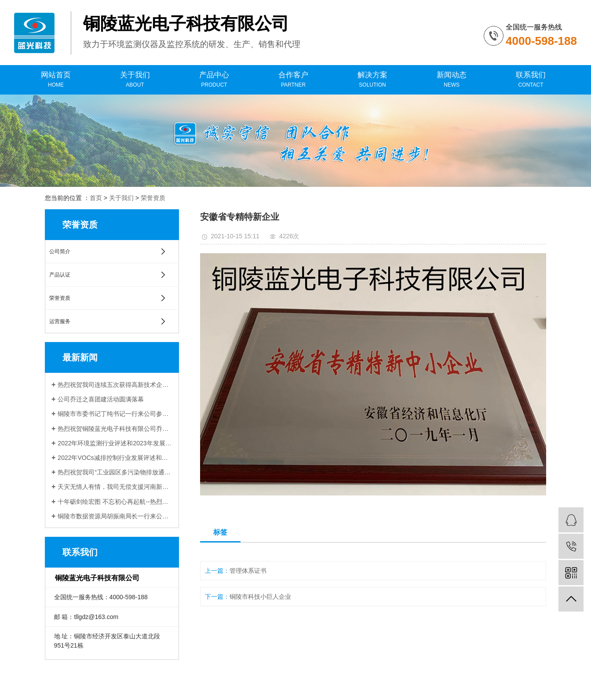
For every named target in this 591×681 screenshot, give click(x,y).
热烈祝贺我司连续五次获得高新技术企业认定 (115, 384)
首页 (96, 197)
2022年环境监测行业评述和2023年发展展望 (115, 443)
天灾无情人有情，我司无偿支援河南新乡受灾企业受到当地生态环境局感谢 (115, 486)
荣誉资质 (153, 197)
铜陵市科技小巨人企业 (260, 596)
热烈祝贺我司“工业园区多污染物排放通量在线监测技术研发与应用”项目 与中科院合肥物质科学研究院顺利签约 (115, 472)
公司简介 (59, 251)
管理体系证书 (248, 570)
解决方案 (372, 80)
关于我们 (135, 80)
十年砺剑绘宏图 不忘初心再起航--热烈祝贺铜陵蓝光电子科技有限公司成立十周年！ (115, 501)
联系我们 (531, 80)
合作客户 (293, 80)
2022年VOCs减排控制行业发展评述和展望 (115, 457)
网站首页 (56, 80)
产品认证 (59, 275)
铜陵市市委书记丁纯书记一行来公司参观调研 (115, 413)
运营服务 (59, 321)
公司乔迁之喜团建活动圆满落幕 (101, 399)
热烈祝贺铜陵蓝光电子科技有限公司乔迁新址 (115, 428)
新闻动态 (452, 80)
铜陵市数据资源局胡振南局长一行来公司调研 (115, 516)
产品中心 (214, 80)
